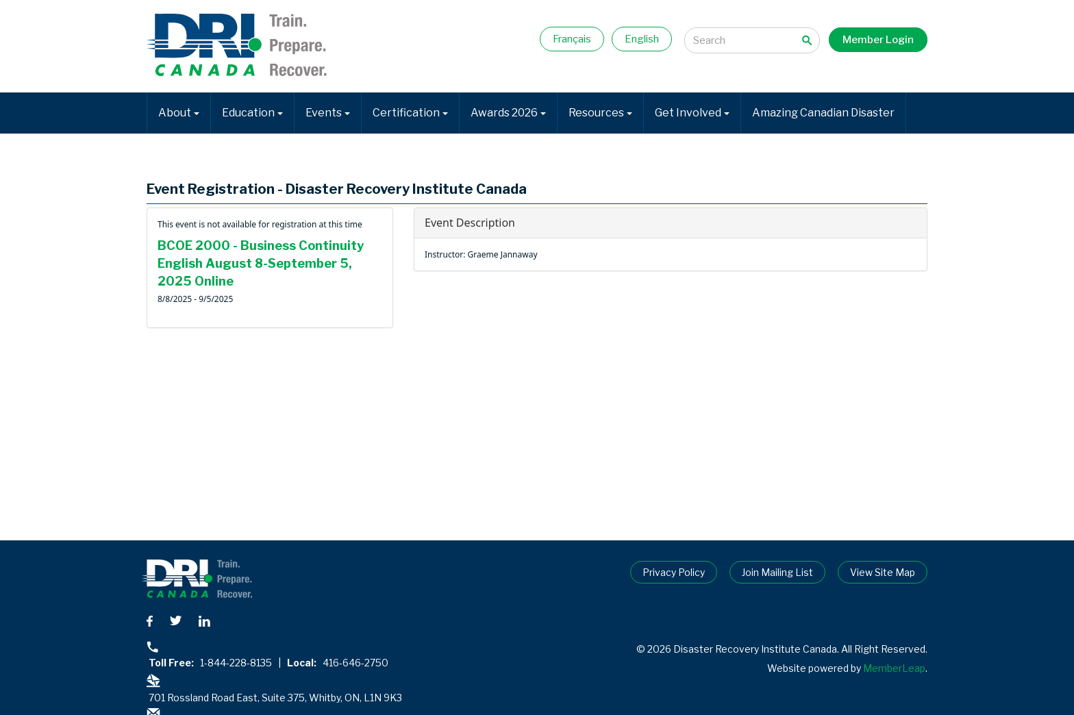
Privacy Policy (673, 572)
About (178, 112)
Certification (410, 112)
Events (327, 112)
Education (252, 112)
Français (572, 39)
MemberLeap (894, 668)
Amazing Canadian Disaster (823, 112)
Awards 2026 (508, 112)
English (642, 39)
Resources (600, 112)
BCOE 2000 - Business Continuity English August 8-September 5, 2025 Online (261, 263)
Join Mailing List (777, 572)
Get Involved (692, 112)
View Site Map (882, 572)
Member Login (878, 40)
